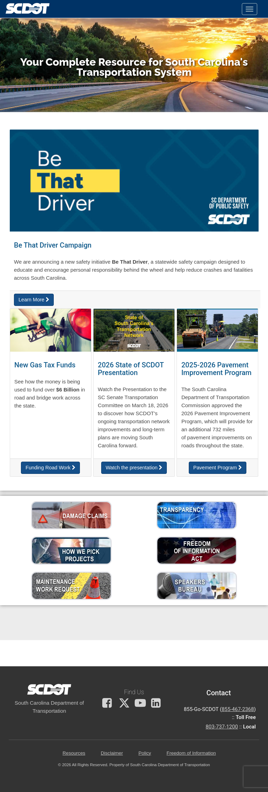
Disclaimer (112, 753)
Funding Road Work (50, 467)
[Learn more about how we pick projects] (71, 550)
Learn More (33, 299)
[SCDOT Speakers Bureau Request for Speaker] (196, 585)
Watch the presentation (134, 467)
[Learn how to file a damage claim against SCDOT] (71, 515)
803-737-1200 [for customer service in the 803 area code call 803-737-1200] (222, 727)
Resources (73, 753)
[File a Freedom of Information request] (196, 550)
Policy (145, 753)
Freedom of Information (191, 753)
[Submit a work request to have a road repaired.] (71, 585)
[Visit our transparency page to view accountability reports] (196, 515)
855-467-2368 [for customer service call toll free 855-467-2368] (238, 709)
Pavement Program (217, 467)
